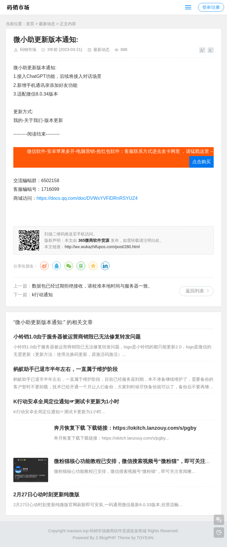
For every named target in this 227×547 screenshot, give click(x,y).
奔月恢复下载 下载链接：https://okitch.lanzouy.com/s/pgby (125, 428)
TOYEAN (145, 537)
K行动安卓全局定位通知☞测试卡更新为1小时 (66, 402)
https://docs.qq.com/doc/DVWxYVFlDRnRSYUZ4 (87, 198)
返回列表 (195, 290)
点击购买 (201, 161)
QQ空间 (93, 265)
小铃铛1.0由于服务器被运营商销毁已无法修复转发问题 (77, 337)
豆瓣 (81, 265)
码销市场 (28, 49)
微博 (44, 265)
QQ (56, 265)
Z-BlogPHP (105, 537)
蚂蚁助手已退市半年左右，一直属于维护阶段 (65, 369)
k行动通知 (42, 294)
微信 (68, 265)
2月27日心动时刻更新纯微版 (46, 494)
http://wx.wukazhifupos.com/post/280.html (102, 246)
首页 (30, 23)
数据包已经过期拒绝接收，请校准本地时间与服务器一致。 (92, 285)
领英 (105, 265)
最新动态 (47, 23)
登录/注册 (211, 7)
